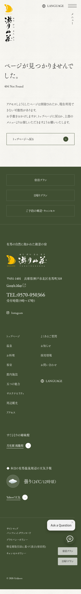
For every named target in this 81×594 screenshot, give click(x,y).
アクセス (11, 417)
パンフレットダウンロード (19, 537)
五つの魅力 (13, 388)
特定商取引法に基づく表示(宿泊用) (27, 551)
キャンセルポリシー (16, 558)
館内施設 (12, 378)
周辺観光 (12, 407)
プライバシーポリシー (18, 544)
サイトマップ (12, 533)
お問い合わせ (49, 369)
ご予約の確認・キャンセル (40, 213)
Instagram (18, 317)
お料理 (10, 359)
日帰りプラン (67, 561)
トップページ (13, 340)
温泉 (9, 350)
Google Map (14, 289)
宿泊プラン (67, 550)
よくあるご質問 (49, 340)
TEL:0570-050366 (27, 299)
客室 (9, 369)
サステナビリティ (15, 397)
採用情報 (47, 359)
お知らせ (46, 350)
